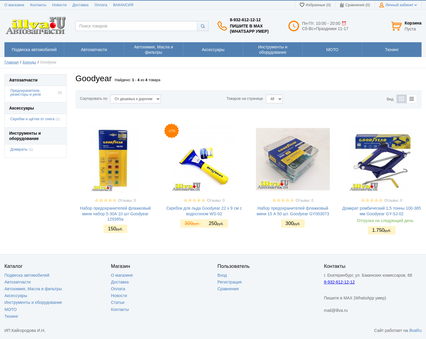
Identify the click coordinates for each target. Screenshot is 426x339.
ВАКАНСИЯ (123, 5)
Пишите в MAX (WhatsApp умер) (249, 29)
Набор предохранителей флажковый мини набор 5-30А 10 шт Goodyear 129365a (115, 213)
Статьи (117, 302)
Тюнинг (11, 316)
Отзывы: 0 (127, 200)
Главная (11, 62)
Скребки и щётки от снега (32, 119)
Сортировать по (93, 99)
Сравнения (228, 288)
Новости (59, 5)
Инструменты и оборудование (33, 302)
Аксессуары (15, 295)
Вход (222, 275)
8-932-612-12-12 (245, 19)
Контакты (38, 5)
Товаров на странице (245, 99)
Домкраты (19, 149)
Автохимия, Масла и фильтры (33, 288)
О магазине (14, 5)
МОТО (10, 309)
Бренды (29, 62)
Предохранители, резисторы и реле (25, 92)
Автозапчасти (17, 282)
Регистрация (229, 282)
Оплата (100, 5)
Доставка (80, 5)
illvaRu (415, 330)
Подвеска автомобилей (26, 275)
